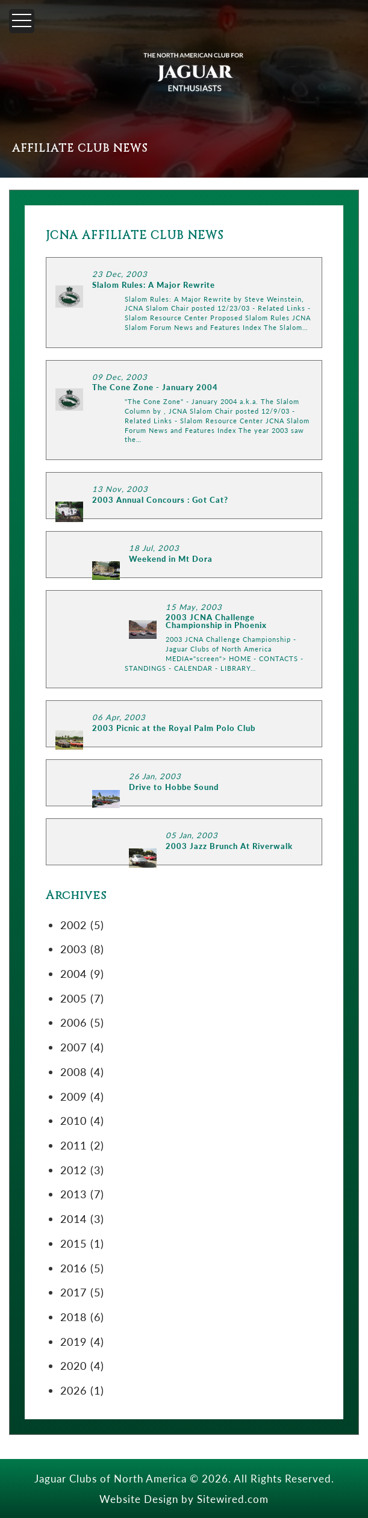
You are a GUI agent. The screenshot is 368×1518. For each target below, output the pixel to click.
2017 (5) (82, 1291)
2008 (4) (82, 1071)
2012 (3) (82, 1169)
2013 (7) (82, 1193)
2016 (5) (82, 1267)
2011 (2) (82, 1144)
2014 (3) (82, 1218)
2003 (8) (82, 948)
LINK (184, 302)
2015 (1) (82, 1243)
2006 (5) (82, 1022)
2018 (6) (82, 1316)
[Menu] (21, 21)
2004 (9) (82, 973)
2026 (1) (82, 1390)
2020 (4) (82, 1365)
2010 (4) (82, 1120)
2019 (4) (82, 1341)
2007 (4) (82, 1046)
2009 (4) (82, 1096)
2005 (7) (82, 998)
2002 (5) (82, 924)
